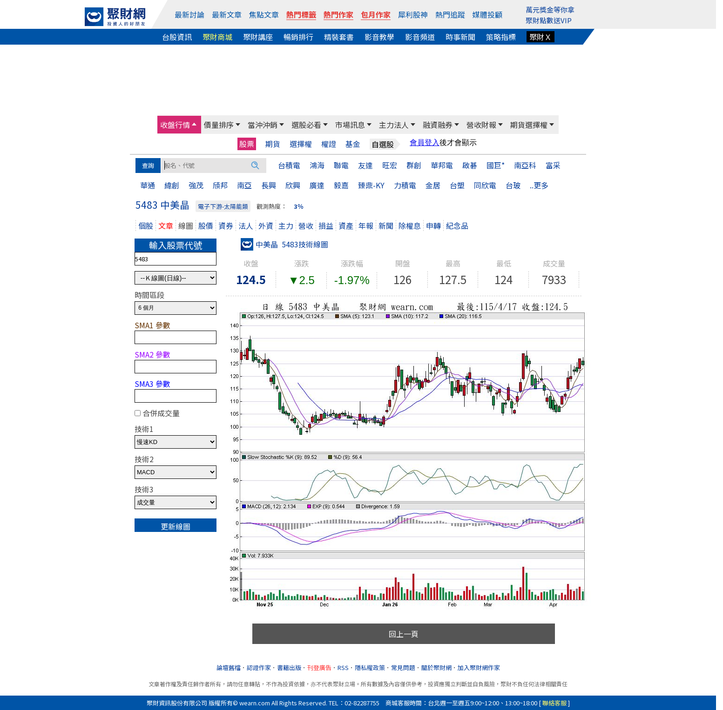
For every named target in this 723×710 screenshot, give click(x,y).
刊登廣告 (319, 667)
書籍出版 (289, 667)
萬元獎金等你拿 (550, 9)
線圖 (185, 225)
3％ (299, 206)
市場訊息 (350, 124)
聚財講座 (258, 36)
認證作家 (259, 667)
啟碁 (469, 165)
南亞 (244, 185)
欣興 (292, 185)
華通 (147, 185)
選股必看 (306, 124)
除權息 (410, 225)
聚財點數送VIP (549, 20)
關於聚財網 (436, 667)
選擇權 (301, 143)
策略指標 (501, 36)
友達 (365, 165)
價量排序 (219, 124)
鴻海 (317, 165)
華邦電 (442, 165)
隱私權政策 (370, 667)
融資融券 (438, 124)
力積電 (405, 185)
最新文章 (227, 14)
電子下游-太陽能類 (223, 206)
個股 (145, 225)
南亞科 (525, 165)
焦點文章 (264, 14)
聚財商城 (217, 36)
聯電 (341, 165)
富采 (553, 165)
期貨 (272, 143)
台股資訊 (177, 36)
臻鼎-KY (371, 185)
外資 (265, 225)
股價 (205, 225)
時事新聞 (460, 36)
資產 (345, 225)
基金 (352, 143)
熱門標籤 (301, 14)
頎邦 (220, 185)
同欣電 (485, 185)
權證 (328, 143)
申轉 (433, 225)
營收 (305, 225)
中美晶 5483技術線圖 (284, 244)
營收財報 (481, 124)
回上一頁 (404, 633)
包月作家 (376, 14)
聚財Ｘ (540, 36)
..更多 (539, 185)
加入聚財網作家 (479, 667)
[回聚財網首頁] (115, 17)
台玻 (513, 185)
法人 (245, 225)
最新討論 (189, 14)
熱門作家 (338, 14)
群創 (413, 165)
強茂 (196, 185)
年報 (365, 225)
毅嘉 (341, 185)
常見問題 (403, 667)
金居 (433, 185)
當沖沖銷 (262, 124)
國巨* (496, 165)
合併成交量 (161, 412)
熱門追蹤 (450, 14)
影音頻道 (420, 36)
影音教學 (379, 36)
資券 (225, 225)
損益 (325, 225)
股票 (246, 143)
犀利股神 (413, 14)
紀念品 (457, 225)
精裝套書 (339, 36)
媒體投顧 (487, 14)
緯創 (171, 185)
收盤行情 (175, 124)
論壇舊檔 (228, 667)
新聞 (385, 225)
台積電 (289, 165)
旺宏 (389, 165)
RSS (343, 667)
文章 (165, 225)
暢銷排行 (298, 36)
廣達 (317, 185)
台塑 (457, 185)
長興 (268, 185)
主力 (285, 225)
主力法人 (394, 124)
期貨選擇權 (528, 124)
